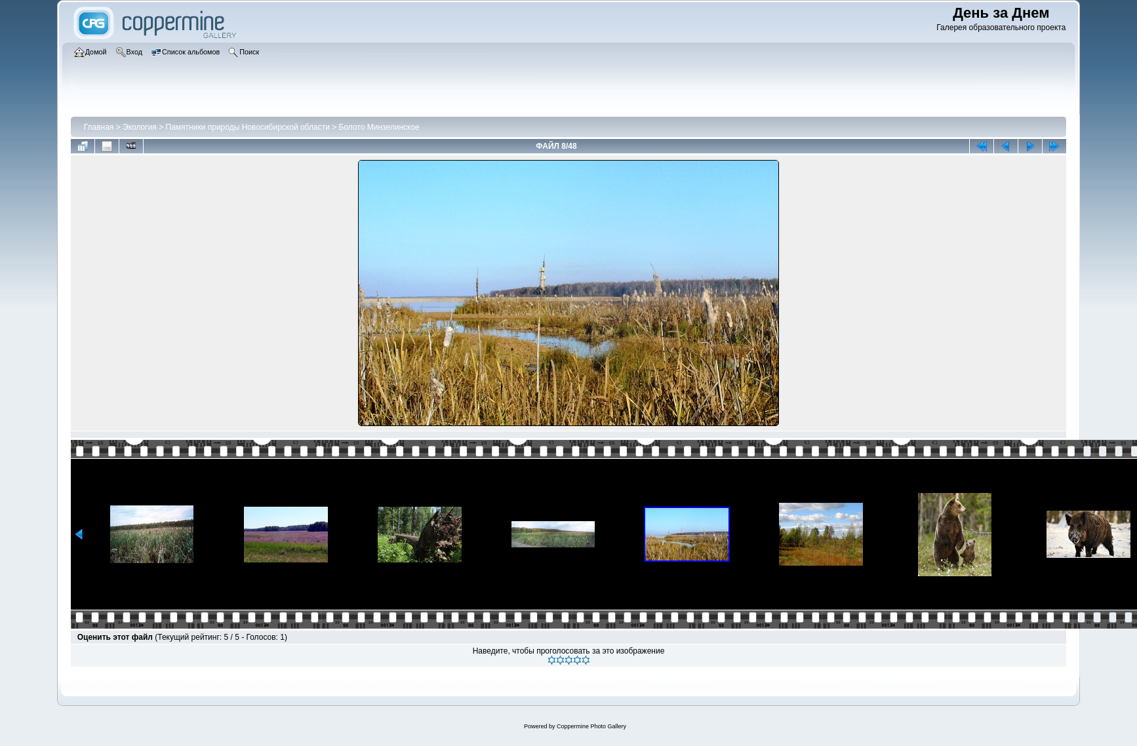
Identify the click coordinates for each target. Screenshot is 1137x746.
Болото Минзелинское (379, 127)
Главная (99, 127)
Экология (140, 127)
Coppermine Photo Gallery (591, 726)
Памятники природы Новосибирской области (248, 127)
